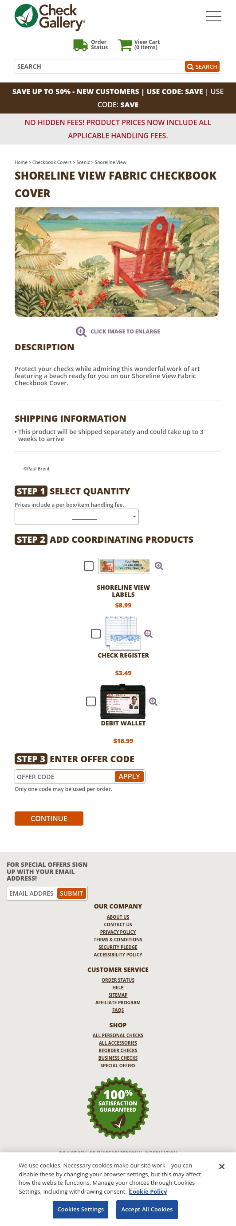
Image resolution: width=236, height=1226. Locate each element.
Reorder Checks (117, 1050)
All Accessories (118, 1043)
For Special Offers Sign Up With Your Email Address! (47, 871)
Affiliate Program (118, 1002)
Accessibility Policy (118, 954)
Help (117, 987)
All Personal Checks (118, 1035)
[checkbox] (120, 566)
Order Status (118, 980)
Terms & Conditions (118, 939)
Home (21, 162)
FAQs (118, 1010)
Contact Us (118, 924)
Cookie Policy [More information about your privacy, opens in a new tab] (148, 1191)
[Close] (222, 1166)
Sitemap (118, 995)
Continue (49, 818)
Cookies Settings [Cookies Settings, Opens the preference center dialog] (80, 1209)
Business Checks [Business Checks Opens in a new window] (118, 1058)
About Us (118, 917)
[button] (159, 566)
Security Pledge (117, 947)
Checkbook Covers (52, 162)
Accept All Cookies (147, 1209)
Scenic (83, 162)
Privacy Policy (118, 932)
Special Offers (118, 1065)
